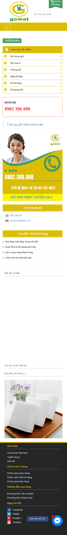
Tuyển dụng (13, 457)
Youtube (17, 522)
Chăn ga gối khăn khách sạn (25, 124)
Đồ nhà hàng (15, 83)
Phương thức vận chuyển (20, 493)
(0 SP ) (58, 1)
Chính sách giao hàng (18, 473)
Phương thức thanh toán (20, 497)
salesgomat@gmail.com (20, 220)
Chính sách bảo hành (18, 481)
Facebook (18, 509)
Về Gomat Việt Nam (17, 453)
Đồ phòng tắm (16, 89)
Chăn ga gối (15, 69)
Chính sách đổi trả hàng (19, 477)
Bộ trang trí (15, 63)
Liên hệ (11, 461)
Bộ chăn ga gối (17, 56)
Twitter (16, 514)
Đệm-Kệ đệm (16, 76)
